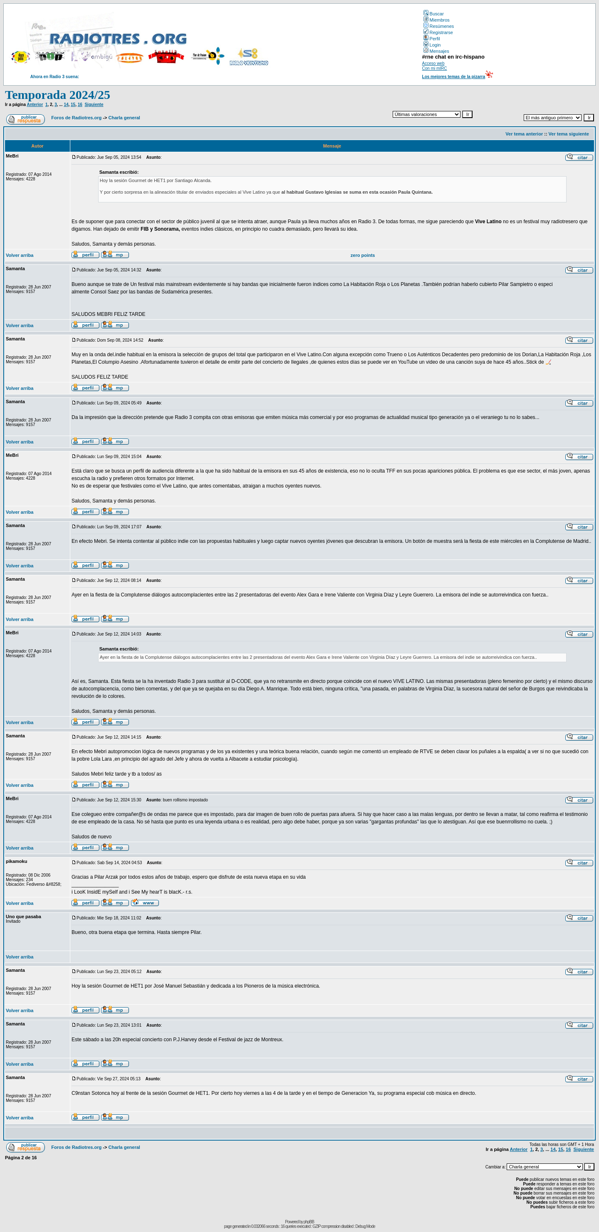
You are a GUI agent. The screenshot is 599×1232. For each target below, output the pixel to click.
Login (432, 44)
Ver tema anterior (524, 133)
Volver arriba (19, 255)
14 (66, 104)
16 (80, 104)
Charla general (124, 117)
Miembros (436, 19)
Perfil (431, 38)
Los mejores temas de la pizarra (453, 76)
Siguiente (93, 104)
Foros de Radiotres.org (76, 117)
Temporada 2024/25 (57, 94)
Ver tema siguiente (569, 133)
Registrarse (438, 32)
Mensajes (436, 51)
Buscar (433, 13)
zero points (363, 255)
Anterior (35, 104)
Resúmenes (438, 26)
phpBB (309, 1222)
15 (73, 104)
